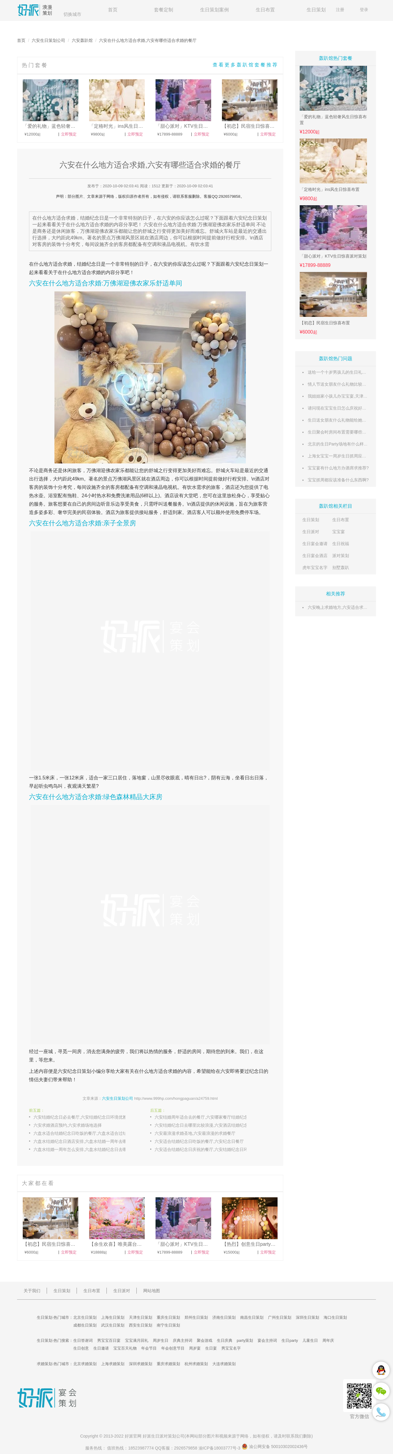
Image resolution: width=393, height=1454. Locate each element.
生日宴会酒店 (315, 555)
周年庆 (328, 1340)
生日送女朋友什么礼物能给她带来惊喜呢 (345, 420)
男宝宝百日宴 (109, 1340)
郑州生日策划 (196, 1317)
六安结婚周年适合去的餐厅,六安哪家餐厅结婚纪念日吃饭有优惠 (207, 1117)
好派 (129, 1436)
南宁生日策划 (168, 1325)
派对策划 (340, 555)
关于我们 (32, 1290)
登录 (364, 9)
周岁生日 (160, 1340)
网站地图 (151, 1290)
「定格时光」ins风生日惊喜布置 (330, 189)
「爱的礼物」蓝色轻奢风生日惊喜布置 (333, 119)
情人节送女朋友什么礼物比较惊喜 (339, 384)
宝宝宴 (338, 531)
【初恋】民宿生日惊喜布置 (325, 322)
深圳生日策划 (307, 1317)
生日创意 (81, 1348)
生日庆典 (224, 1340)
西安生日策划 (140, 1325)
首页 (113, 9)
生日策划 (316, 9)
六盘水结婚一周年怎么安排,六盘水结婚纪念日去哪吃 (82, 1149)
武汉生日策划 (112, 1325)
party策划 (245, 1340)
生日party (289, 1340)
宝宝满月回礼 (136, 1340)
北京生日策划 (85, 1317)
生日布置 (265, 9)
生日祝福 (340, 543)
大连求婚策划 (224, 1364)
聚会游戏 (204, 1340)
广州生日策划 (279, 1317)
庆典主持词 (182, 1340)
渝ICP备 (220, 1448)
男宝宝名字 (231, 1348)
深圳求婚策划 (140, 1364)
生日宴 (211, 1348)
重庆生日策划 (168, 1317)
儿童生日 (310, 1340)
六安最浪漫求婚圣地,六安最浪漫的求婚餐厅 (195, 1133)
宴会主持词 (267, 1340)
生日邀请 (101, 1348)
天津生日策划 (140, 1317)
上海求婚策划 (112, 1364)
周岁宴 (195, 1348)
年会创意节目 (173, 1348)
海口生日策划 (335, 1317)
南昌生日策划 (251, 1317)
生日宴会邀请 (315, 543)
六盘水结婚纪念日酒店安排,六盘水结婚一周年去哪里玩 (84, 1141)
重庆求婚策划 (168, 1364)
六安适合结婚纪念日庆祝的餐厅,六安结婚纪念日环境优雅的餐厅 (207, 1149)
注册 (340, 9)
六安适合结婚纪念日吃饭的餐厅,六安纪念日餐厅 (199, 1141)
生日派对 (310, 531)
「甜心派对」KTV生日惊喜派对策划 (333, 256)
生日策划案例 (214, 9)
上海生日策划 (112, 1317)
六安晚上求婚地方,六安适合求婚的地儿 (344, 607)
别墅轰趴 (340, 567)
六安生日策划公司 (48, 40)
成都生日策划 (85, 1325)
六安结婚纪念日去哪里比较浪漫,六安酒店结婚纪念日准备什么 (207, 1125)
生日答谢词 (83, 1340)
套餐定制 (163, 9)
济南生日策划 (224, 1317)
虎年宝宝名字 (315, 567)
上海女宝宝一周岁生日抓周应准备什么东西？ (350, 456)
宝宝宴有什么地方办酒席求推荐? (338, 468)
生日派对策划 (163, 1436)
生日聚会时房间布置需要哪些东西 (339, 432)
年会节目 (149, 1348)
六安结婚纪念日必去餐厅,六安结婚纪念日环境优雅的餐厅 (85, 1117)
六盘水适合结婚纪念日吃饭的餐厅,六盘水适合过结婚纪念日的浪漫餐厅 (85, 1133)
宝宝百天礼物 (125, 1348)
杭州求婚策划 (196, 1364)
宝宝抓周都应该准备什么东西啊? (338, 479)
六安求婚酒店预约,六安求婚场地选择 (67, 1125)
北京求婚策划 (85, 1364)
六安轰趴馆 (82, 40)
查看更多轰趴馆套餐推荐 (245, 64)
